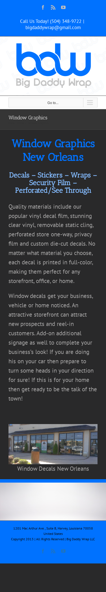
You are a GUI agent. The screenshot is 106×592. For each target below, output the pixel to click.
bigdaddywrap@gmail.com (53, 27)
